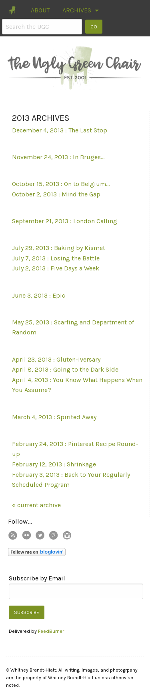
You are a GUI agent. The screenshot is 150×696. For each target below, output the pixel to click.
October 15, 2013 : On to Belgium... (61, 184)
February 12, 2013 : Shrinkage (54, 464)
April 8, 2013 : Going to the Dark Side (65, 369)
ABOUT (40, 10)
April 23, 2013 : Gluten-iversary (56, 359)
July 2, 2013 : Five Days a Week (55, 268)
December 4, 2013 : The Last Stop (59, 130)
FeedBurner (51, 631)
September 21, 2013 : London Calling (64, 221)
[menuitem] (13, 10)
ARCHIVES (76, 10)
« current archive (36, 505)
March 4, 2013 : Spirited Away (54, 417)
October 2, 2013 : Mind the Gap (56, 194)
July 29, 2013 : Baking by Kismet (58, 248)
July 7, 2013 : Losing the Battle (56, 258)
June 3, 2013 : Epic (38, 295)
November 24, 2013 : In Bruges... (58, 157)
